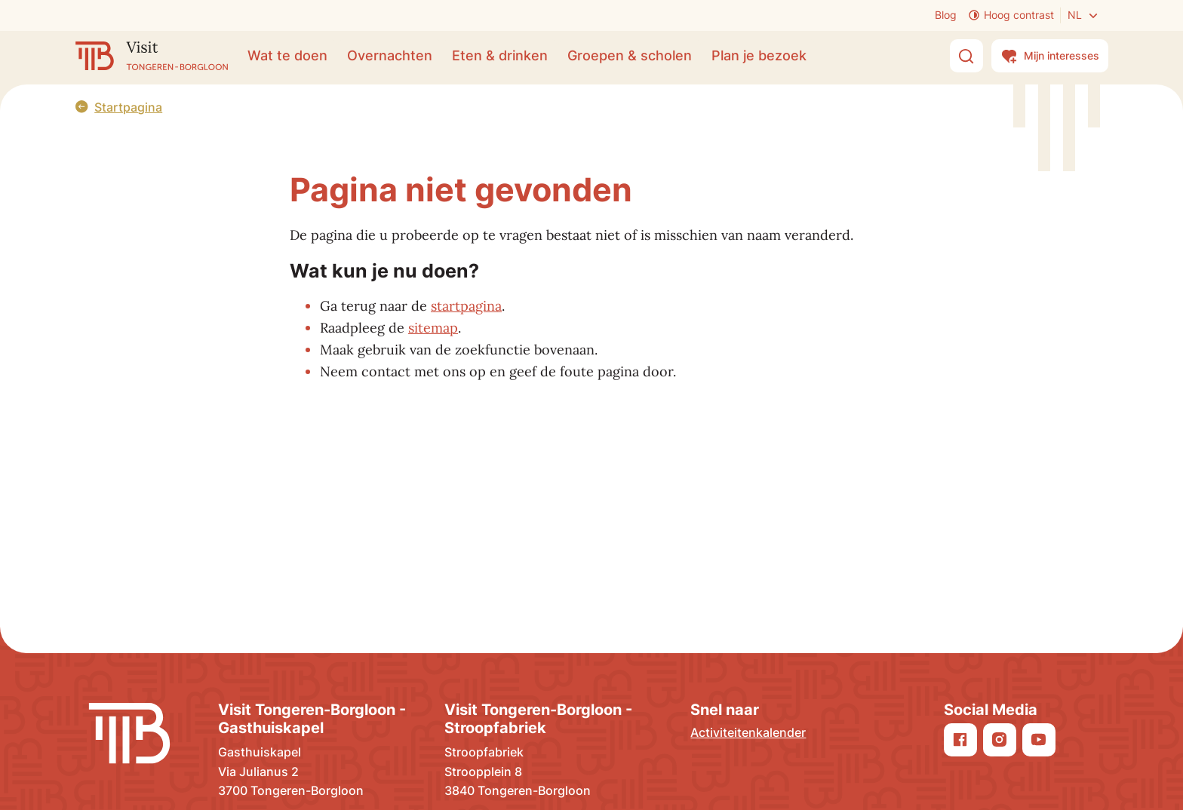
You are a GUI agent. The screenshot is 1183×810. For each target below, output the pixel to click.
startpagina (466, 305)
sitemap (433, 327)
